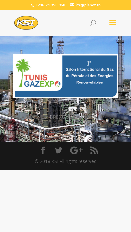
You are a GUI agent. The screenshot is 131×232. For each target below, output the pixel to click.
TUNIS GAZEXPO (65, 110)
